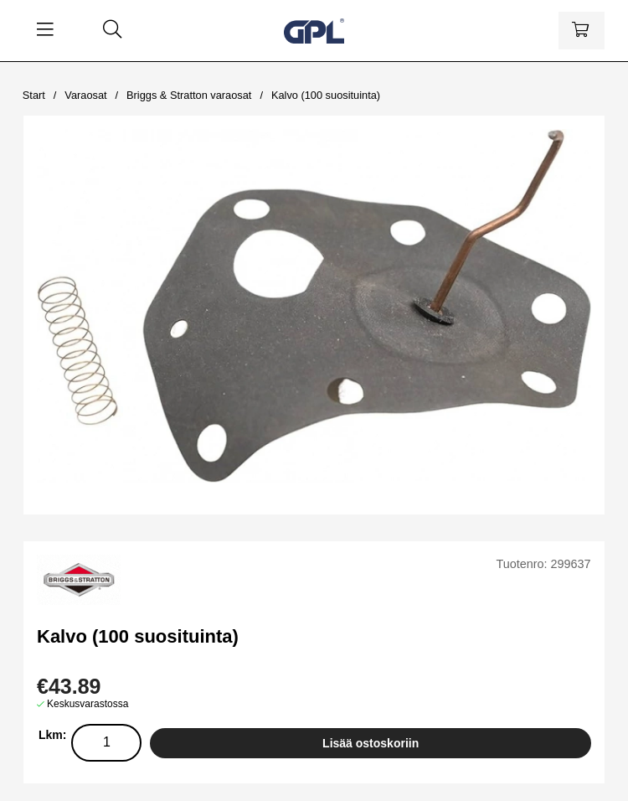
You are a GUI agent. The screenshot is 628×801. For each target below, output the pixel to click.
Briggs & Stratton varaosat (188, 95)
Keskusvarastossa (87, 704)
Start (34, 95)
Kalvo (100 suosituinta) (325, 95)
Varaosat (85, 95)
